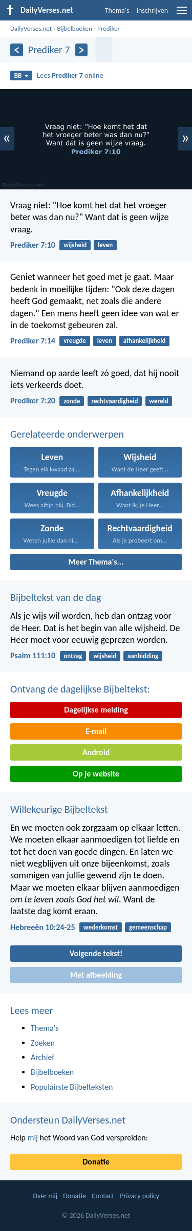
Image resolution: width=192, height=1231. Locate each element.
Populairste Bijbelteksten (72, 1087)
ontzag (72, 656)
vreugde (74, 340)
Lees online (70, 75)
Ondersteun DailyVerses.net (67, 1120)
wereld (158, 401)
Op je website (96, 774)
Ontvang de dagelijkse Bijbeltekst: (80, 689)
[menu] (182, 14)
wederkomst (100, 927)
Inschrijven (152, 10)
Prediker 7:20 (32, 400)
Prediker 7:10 (32, 245)
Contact (103, 1196)
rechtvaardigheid (114, 401)
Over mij (45, 1196)
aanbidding (142, 656)
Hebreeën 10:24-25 (42, 927)
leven (105, 245)
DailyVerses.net (31, 28)
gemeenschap (148, 927)
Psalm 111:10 (32, 655)
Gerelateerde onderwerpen (67, 434)
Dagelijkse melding (96, 710)
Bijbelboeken (74, 28)
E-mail (96, 731)
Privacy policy (139, 1196)
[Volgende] (81, 50)
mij (33, 1137)
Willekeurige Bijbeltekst (59, 809)
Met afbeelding (96, 975)
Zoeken (43, 1043)
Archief (42, 1057)
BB (21, 75)
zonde (71, 401)
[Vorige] (16, 50)
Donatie (95, 1162)
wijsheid (75, 245)
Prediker (108, 28)
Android (96, 752)
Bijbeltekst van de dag (55, 597)
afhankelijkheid (144, 340)
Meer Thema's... (96, 562)
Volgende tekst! (96, 953)
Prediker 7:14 (32, 340)
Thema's (117, 10)
